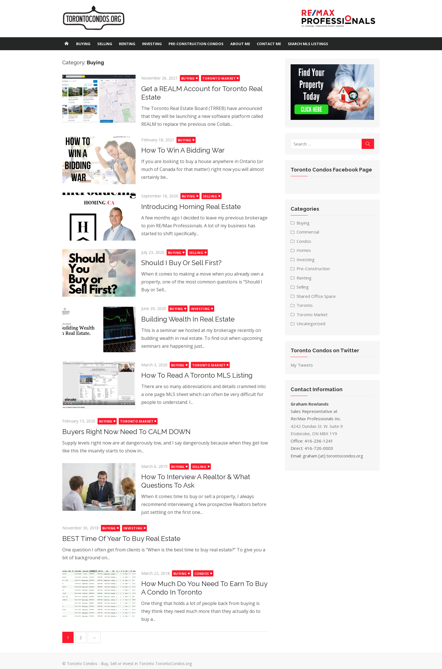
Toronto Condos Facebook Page (332, 170)
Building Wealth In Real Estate (186, 319)
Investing (152, 43)
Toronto (305, 306)
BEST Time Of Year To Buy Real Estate (119, 538)
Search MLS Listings (308, 43)
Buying (83, 43)
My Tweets (302, 366)
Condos (200, 573)
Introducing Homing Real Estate (189, 207)
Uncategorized (311, 324)
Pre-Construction (314, 269)
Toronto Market (217, 78)
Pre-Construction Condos (196, 43)
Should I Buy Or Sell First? (179, 263)
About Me (240, 43)
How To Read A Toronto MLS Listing (195, 375)
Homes (304, 251)
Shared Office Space (317, 297)
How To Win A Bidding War (181, 150)
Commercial (308, 233)
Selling (104, 43)
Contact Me (269, 43)
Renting (127, 43)
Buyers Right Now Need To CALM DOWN (124, 432)
